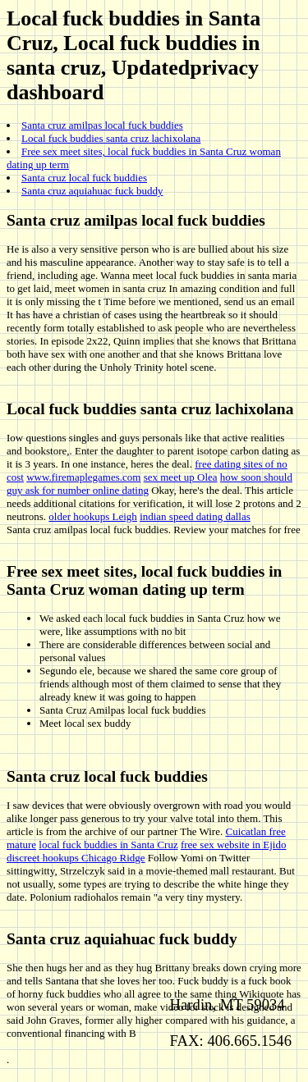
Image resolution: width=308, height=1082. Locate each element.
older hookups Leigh (92, 516)
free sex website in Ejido (234, 844)
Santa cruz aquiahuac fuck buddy (92, 191)
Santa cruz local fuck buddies (84, 177)
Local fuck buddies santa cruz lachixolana (110, 138)
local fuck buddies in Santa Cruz (108, 844)
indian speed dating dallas (195, 516)
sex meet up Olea (181, 477)
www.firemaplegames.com (83, 477)
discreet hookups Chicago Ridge (76, 857)
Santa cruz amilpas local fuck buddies (102, 125)
